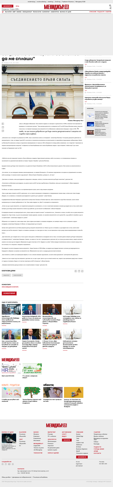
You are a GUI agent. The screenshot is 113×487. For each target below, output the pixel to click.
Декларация (79, 465)
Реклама (50, 434)
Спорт (64, 434)
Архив (78, 451)
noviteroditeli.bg (41, 1)
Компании (36, 436)
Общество (22, 436)
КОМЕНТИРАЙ (9, 293)
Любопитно (55, 11)
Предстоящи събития (100, 434)
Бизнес (19, 11)
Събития (108, 11)
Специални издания (82, 453)
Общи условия (6, 477)
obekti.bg (50, 1)
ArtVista (78, 446)
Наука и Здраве (53, 452)
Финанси (36, 434)
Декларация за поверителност (21, 477)
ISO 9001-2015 (103, 463)
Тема (77, 438)
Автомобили (66, 432)
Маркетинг (46, 11)
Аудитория (79, 463)
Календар (96, 443)
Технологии (37, 11)
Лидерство (37, 445)
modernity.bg (31, 1)
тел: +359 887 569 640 (24, 473)
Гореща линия (99, 449)
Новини (96, 441)
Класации (50, 443)
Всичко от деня (65, 11)
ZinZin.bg (57, 1)
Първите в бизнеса (68, 1)
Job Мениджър (38, 449)
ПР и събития (52, 436)
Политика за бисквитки (40, 477)
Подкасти (100, 11)
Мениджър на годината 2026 (101, 439)
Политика (22, 434)
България (8, 11)
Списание (92, 11)
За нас (78, 461)
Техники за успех (39, 447)
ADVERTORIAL (90, 108)
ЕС (20, 445)
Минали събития (99, 436)
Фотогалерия (52, 441)
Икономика (37, 440)
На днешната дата (53, 447)
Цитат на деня (52, 449)
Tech (77, 440)
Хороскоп (51, 445)
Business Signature (81, 449)
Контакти (97, 453)
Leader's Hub (80, 442)
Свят (14, 11)
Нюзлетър (67, 440)
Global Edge (79, 436)
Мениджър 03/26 (80, 1)
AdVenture (79, 444)
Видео (64, 436)
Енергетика (37, 438)
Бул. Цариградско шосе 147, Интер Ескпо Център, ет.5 (33, 471)
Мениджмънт (27, 11)
